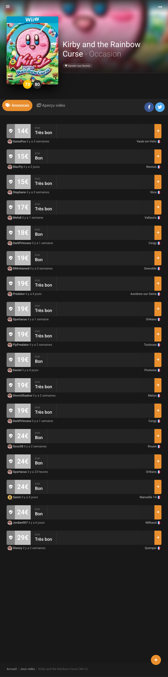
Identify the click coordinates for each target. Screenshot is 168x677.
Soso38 (16, 446)
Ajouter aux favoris (77, 65)
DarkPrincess (20, 243)
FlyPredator (19, 345)
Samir (15, 497)
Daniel (15, 370)
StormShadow (20, 395)
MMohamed (19, 268)
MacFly (15, 167)
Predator (17, 294)
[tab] (17, 105)
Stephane (17, 192)
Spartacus (18, 319)
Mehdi (15, 218)
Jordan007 (18, 523)
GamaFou (17, 141)
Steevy (15, 548)
